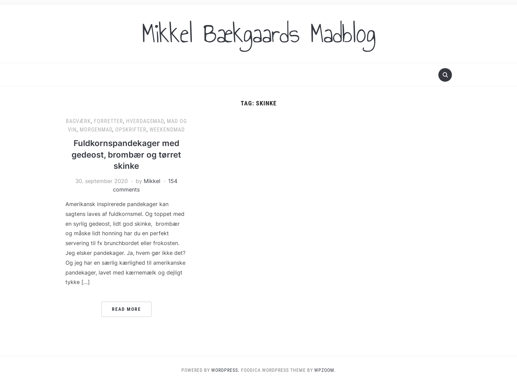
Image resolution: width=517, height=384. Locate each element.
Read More (126, 309)
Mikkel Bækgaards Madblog (259, 33)
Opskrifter (130, 129)
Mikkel (152, 181)
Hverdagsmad (145, 121)
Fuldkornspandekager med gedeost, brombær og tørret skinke (126, 154)
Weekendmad (167, 129)
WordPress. (225, 370)
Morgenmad (96, 129)
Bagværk (78, 121)
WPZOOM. (325, 370)
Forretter (108, 121)
